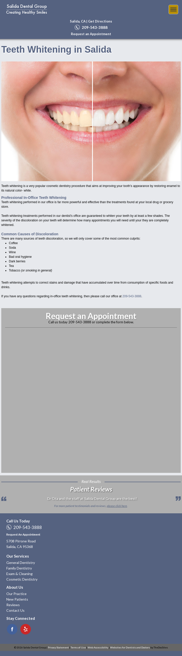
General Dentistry (20, 562)
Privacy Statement (58, 647)
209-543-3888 (95, 27)
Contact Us (15, 610)
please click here (117, 506)
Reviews (13, 605)
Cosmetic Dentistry (21, 579)
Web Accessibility (98, 647)
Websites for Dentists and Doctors (130, 647)
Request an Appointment (91, 34)
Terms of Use (78, 647)
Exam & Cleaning (19, 574)
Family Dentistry (19, 568)
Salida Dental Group (26, 9)
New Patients (17, 599)
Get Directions (100, 21)
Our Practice (16, 593)
